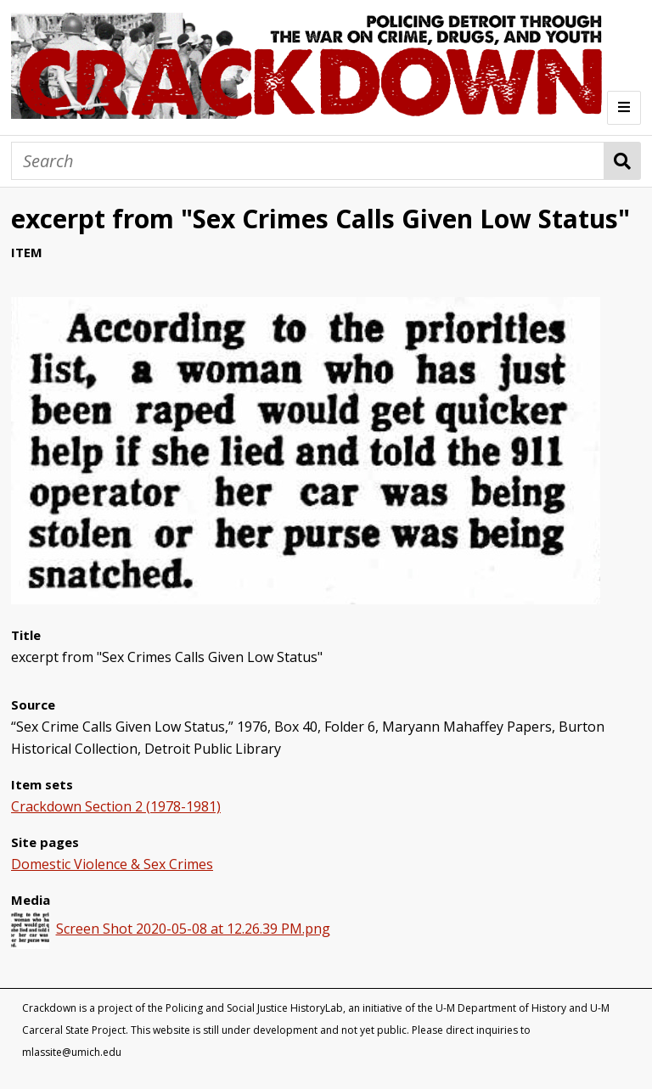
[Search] (307, 161)
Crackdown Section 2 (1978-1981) (116, 806)
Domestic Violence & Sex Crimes (112, 864)
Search (622, 161)
